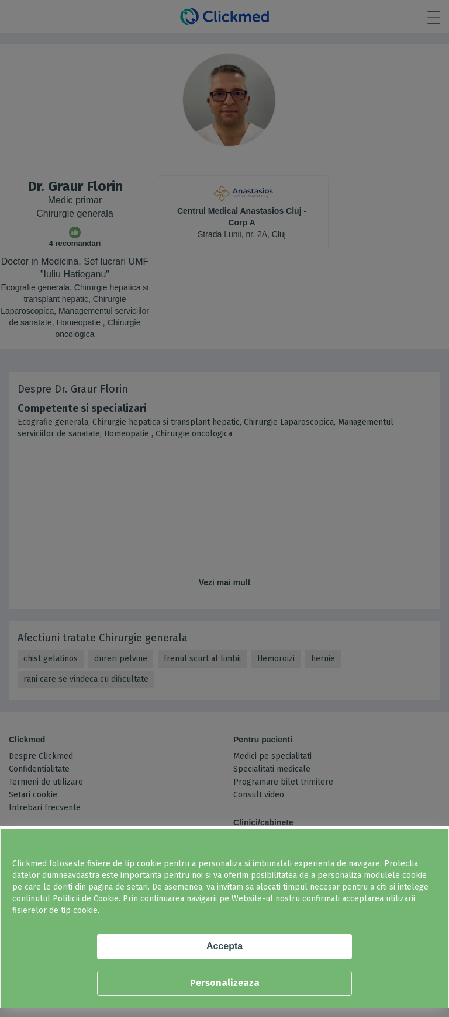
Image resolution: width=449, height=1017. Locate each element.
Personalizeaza (225, 982)
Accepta (224, 946)
